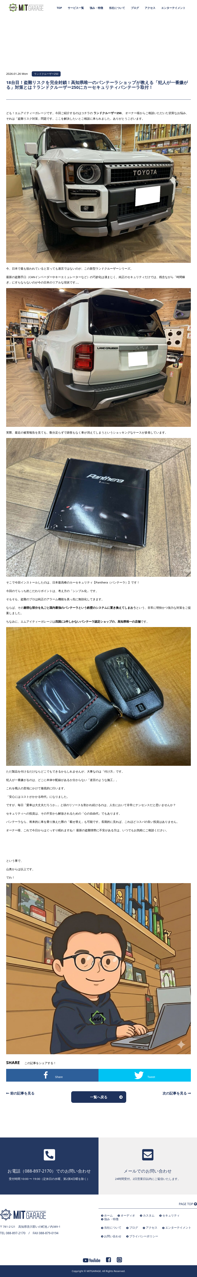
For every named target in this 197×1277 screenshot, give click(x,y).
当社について (117, 8)
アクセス (150, 8)
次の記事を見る (177, 1093)
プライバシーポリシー (143, 1236)
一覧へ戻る (98, 1097)
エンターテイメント (173, 8)
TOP (59, 8)
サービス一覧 (76, 8)
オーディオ (128, 1215)
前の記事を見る (20, 1093)
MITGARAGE (94, 1271)
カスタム (148, 1215)
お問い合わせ (112, 1236)
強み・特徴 (96, 8)
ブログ (135, 8)
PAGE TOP (188, 1204)
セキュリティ (171, 1215)
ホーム (108, 1215)
